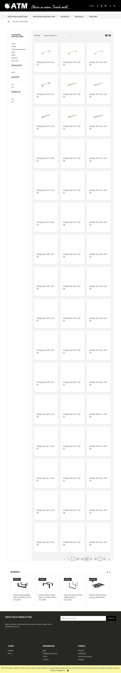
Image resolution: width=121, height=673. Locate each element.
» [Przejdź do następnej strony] (108, 559)
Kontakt (10, 650)
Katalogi (81, 659)
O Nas (91, 6)
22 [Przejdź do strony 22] (95, 559)
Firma (10, 653)
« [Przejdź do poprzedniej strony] (64, 559)
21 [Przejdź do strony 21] (91, 559)
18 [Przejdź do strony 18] (77, 559)
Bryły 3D (81, 650)
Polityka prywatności (50, 653)
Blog (44, 650)
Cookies (46, 659)
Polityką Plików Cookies (57, 668)
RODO (45, 656)
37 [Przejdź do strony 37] (104, 559)
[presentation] (107, 572)
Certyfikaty (82, 653)
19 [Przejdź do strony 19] (82, 559)
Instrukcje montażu (85, 656)
